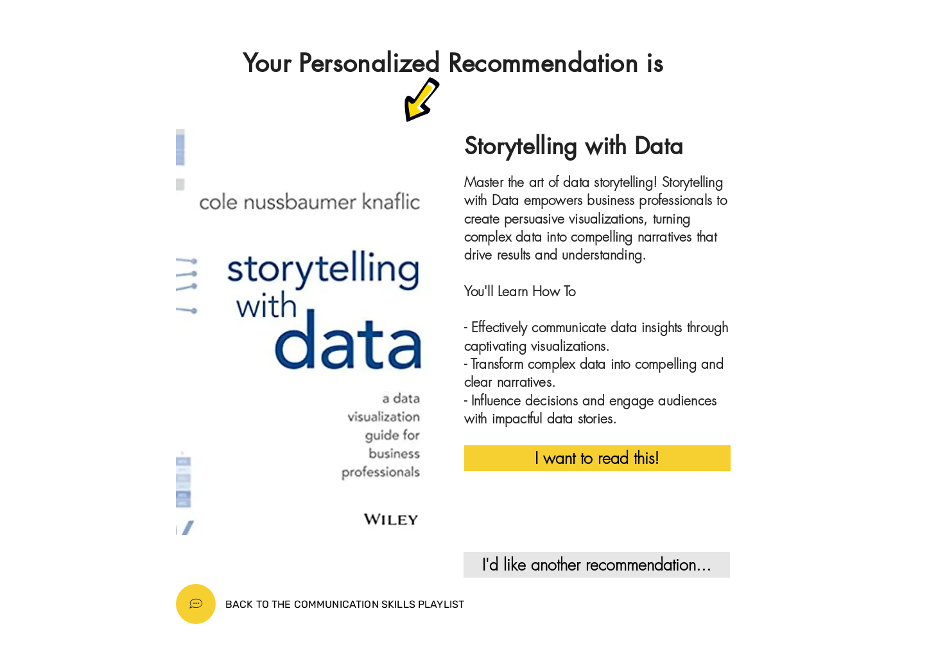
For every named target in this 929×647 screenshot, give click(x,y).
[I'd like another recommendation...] (597, 565)
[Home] (196, 604)
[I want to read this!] (597, 458)
